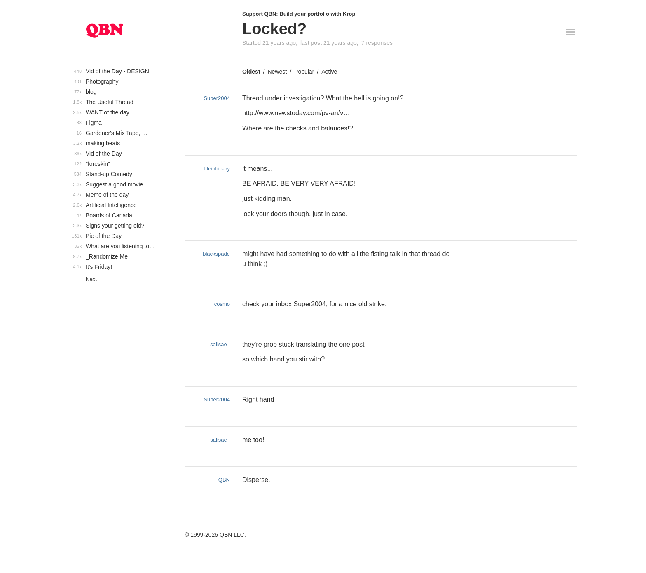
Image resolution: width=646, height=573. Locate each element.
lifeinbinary (217, 168)
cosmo (222, 304)
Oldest (251, 71)
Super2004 (217, 98)
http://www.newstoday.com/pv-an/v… (296, 112)
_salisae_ (218, 344)
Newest (277, 71)
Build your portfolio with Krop (317, 14)
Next (91, 279)
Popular (304, 71)
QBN (224, 480)
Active (329, 71)
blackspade (216, 254)
